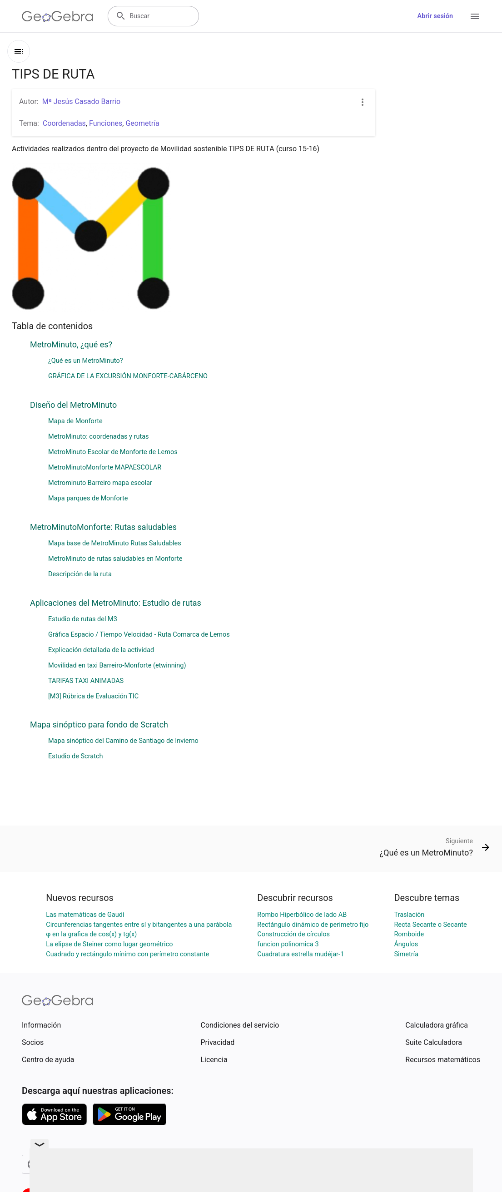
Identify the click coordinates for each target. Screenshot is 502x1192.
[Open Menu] (474, 16)
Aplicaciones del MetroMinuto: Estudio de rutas (115, 603)
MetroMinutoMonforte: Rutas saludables (103, 527)
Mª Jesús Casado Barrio (81, 101)
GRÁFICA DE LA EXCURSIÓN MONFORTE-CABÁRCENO (128, 376)
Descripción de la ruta (80, 574)
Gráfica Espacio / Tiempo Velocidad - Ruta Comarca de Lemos (139, 634)
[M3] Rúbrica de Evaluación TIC (93, 696)
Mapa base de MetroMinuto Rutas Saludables (114, 543)
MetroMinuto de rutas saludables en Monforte (115, 559)
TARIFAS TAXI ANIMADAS (86, 681)
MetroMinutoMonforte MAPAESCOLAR (104, 467)
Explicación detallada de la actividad (101, 650)
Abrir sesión (435, 16)
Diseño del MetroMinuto (73, 405)
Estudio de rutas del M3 (82, 619)
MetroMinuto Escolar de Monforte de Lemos (113, 452)
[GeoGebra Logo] (57, 16)
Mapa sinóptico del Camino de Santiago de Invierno (123, 741)
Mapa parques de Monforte (88, 498)
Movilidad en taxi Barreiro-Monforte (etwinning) (117, 665)
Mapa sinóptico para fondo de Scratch (99, 724)
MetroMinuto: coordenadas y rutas (98, 436)
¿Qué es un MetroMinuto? (85, 361)
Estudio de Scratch (75, 756)
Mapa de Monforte (75, 421)
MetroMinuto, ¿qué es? (71, 344)
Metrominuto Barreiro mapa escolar (100, 483)
